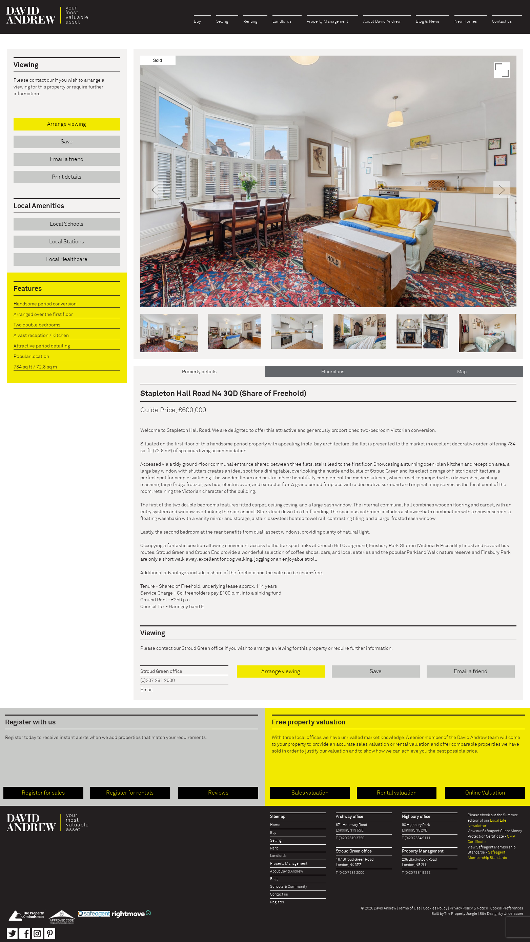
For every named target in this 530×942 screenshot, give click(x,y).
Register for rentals (130, 793)
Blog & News (427, 22)
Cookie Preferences (506, 908)
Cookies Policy (435, 908)
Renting (250, 22)
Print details (66, 177)
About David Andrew (382, 22)
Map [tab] (462, 371)
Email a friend (470, 671)
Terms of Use (410, 908)
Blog (274, 879)
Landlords (281, 22)
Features (28, 288)
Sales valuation (309, 793)
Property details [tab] (199, 371)
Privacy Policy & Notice (469, 908)
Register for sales (43, 793)
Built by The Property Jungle (454, 914)
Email (146, 689)
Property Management (327, 22)
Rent (274, 848)
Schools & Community (288, 886)
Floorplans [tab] (332, 371)
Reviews (218, 793)
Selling (222, 22)
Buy (197, 22)
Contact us (502, 22)
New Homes (465, 22)
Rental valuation (396, 793)
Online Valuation (485, 793)
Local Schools (66, 224)
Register (277, 902)
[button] (155, 244)
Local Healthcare (66, 259)
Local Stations (66, 241)
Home (275, 825)
